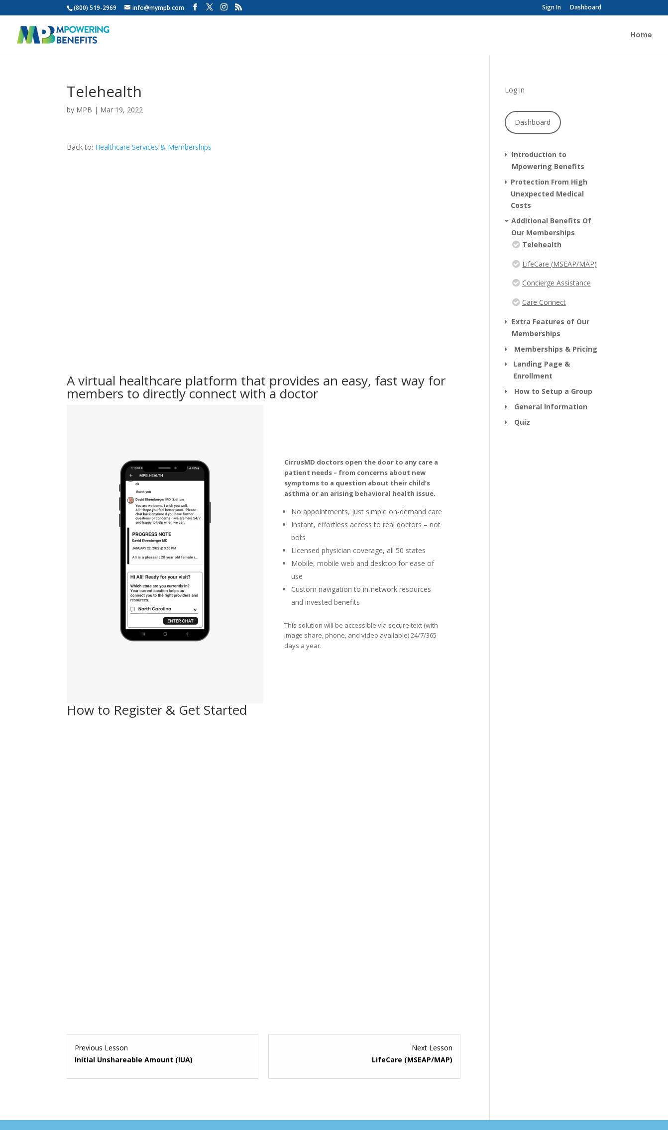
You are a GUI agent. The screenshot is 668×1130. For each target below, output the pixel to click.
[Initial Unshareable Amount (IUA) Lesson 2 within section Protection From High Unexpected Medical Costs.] (162, 1054)
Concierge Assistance (556, 282)
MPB (84, 109)
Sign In (551, 7)
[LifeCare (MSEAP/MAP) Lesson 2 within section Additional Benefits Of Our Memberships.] (364, 1054)
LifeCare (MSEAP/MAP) (559, 264)
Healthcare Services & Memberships (153, 147)
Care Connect (544, 302)
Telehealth (541, 244)
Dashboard (585, 7)
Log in (515, 89)
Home (641, 35)
